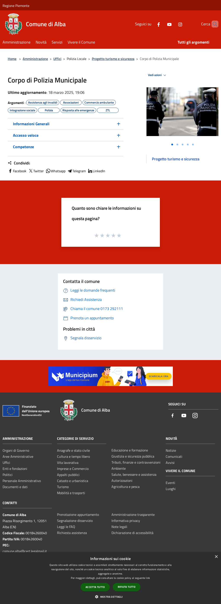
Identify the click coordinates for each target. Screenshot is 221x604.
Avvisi (170, 462)
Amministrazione (35, 58)
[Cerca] (213, 24)
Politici (8, 474)
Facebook (17, 171)
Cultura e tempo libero (73, 456)
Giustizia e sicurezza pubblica (132, 456)
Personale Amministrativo (22, 480)
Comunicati (174, 456)
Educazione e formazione (129, 450)
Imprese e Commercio (73, 468)
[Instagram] (173, 24)
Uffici (57, 58)
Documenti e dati (15, 486)
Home (12, 58)
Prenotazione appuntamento (78, 514)
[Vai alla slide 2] (177, 144)
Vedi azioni (157, 75)
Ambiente (118, 468)
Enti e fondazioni (15, 468)
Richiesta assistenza (72, 532)
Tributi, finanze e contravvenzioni (136, 462)
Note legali (119, 526)
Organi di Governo (16, 450)
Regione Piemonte (16, 5)
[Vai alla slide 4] (188, 144)
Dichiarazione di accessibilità (132, 532)
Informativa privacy (125, 520)
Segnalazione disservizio (75, 520)
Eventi (170, 482)
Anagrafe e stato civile (73, 450)
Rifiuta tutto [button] (126, 587)
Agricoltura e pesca (125, 486)
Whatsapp (55, 171)
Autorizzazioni (121, 480)
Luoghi (171, 488)
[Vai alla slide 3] (182, 144)
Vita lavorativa (67, 462)
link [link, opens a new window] (148, 578)
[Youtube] (162, 24)
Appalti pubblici (68, 474)
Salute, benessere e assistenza (133, 474)
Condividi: (19, 163)
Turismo (63, 486)
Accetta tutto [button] (95, 587)
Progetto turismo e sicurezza (113, 58)
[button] (110, 596)
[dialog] (110, 578)
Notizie (171, 450)
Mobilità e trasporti (71, 492)
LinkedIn (96, 171)
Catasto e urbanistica (72, 480)
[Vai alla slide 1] (172, 144)
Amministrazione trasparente (133, 514)
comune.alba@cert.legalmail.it (25, 551)
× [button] (216, 557)
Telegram (76, 171)
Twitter (36, 171)
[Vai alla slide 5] (193, 144)
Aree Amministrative (18, 456)
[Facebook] (151, 24)
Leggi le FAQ (66, 526)
